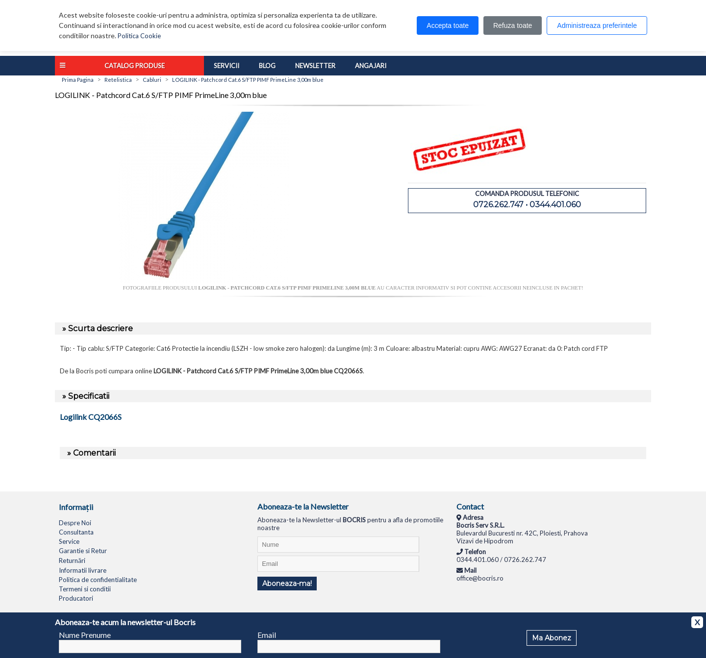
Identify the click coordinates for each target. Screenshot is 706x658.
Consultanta (76, 532)
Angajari (370, 66)
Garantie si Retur (83, 551)
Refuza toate (512, 25)
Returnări (72, 560)
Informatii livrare (82, 570)
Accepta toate (448, 25)
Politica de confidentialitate (98, 580)
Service (69, 541)
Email (266, 634)
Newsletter (315, 66)
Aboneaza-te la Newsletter (303, 506)
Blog (267, 66)
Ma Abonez (551, 638)
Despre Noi (75, 523)
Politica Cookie (139, 36)
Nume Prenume (85, 634)
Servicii (226, 66)
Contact (470, 506)
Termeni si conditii (85, 589)
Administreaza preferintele (597, 25)
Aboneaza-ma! (287, 583)
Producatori (76, 598)
